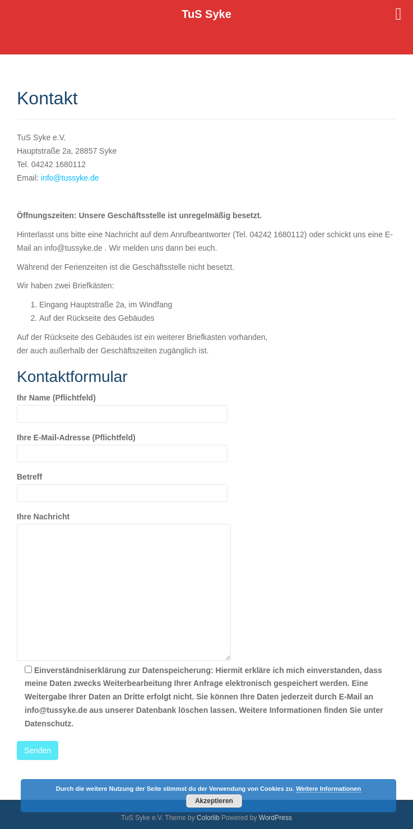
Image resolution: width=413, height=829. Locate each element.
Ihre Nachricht (124, 523)
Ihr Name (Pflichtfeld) (122, 405)
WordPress (275, 818)
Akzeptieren (214, 801)
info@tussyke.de (70, 177)
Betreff (122, 484)
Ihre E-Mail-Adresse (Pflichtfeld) (122, 445)
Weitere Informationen (328, 788)
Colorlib (208, 818)
